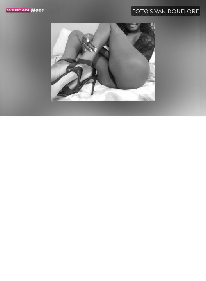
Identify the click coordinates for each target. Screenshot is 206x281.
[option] (103, 62)
